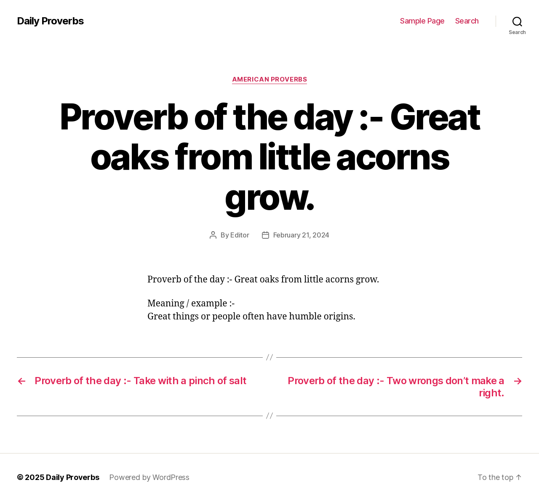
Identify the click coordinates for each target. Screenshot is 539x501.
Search (467, 20)
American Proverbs (269, 79)
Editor (239, 235)
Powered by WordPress (149, 477)
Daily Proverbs (50, 21)
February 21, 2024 (301, 235)
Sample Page (422, 20)
